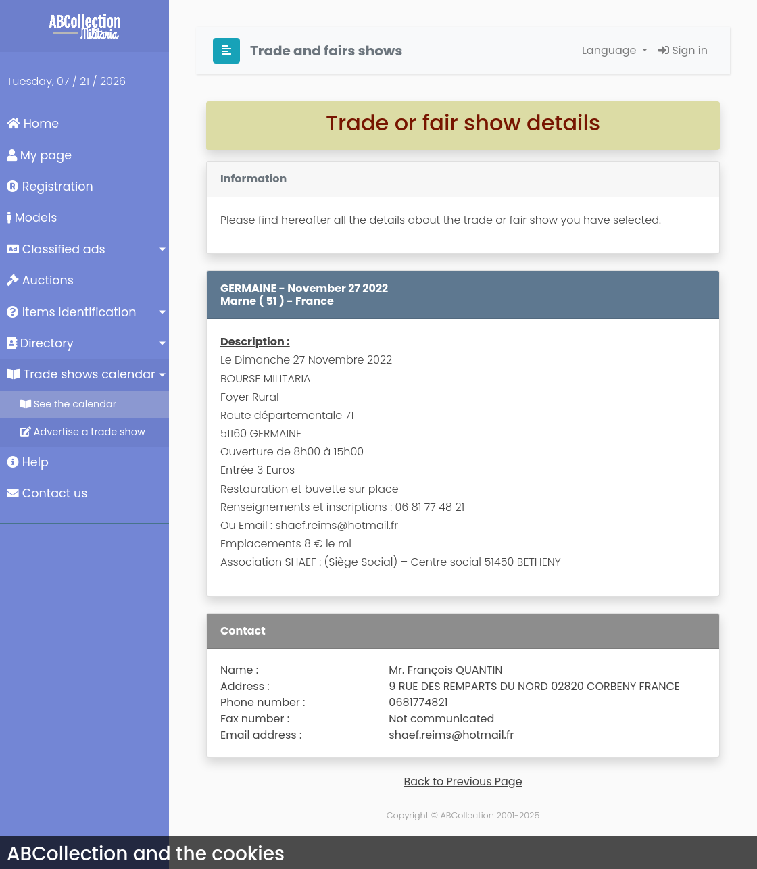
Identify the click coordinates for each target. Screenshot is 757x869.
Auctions (40, 280)
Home (33, 124)
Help (28, 462)
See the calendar (68, 404)
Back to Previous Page (463, 781)
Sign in (683, 50)
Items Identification (71, 312)
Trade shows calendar (81, 374)
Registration (50, 186)
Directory (40, 343)
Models (32, 217)
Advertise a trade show (82, 432)
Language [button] (610, 50)
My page (39, 155)
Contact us (47, 493)
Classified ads (56, 249)
